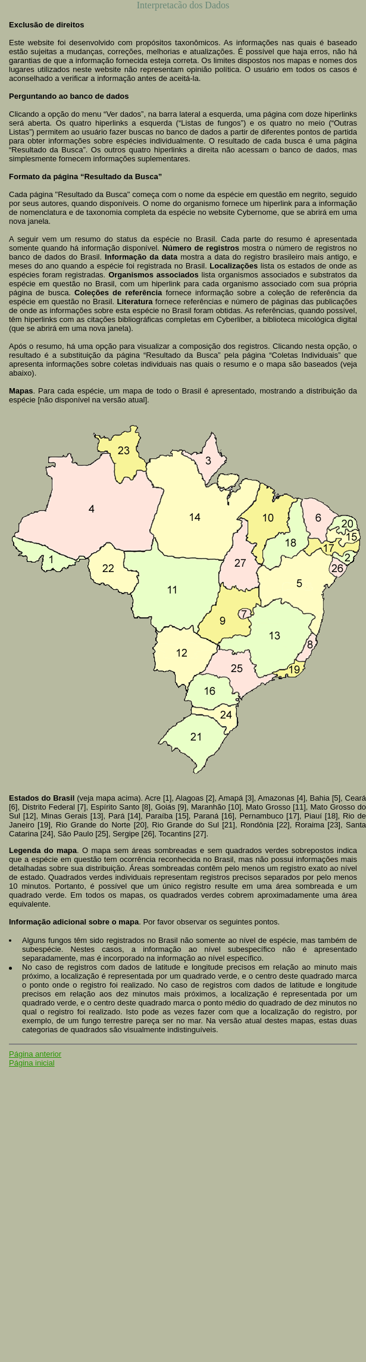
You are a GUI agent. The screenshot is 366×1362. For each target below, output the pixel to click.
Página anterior (35, 1053)
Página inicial (32, 1062)
